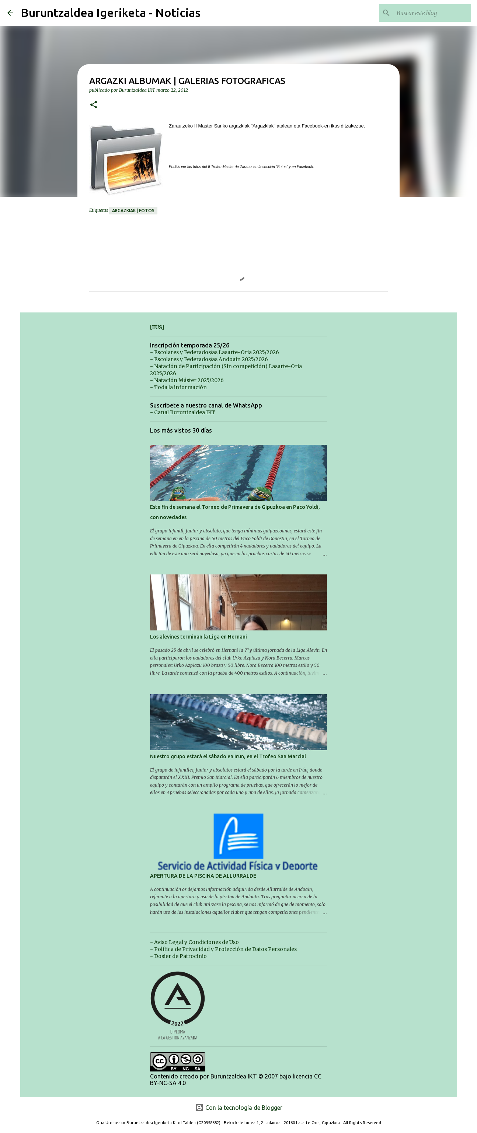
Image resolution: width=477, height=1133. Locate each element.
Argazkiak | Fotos (133, 210)
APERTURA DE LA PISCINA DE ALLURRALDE (203, 876)
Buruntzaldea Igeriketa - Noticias (111, 12)
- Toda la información (178, 387)
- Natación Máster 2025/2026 (187, 380)
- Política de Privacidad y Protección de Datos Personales (223, 949)
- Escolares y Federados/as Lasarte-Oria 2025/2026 (214, 352)
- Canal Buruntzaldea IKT (182, 412)
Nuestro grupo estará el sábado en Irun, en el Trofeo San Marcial (228, 756)
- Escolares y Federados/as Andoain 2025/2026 (209, 359)
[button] (93, 105)
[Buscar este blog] (432, 13)
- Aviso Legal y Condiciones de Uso (194, 942)
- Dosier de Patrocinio (178, 956)
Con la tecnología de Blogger (238, 1107)
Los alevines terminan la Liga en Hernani (198, 637)
